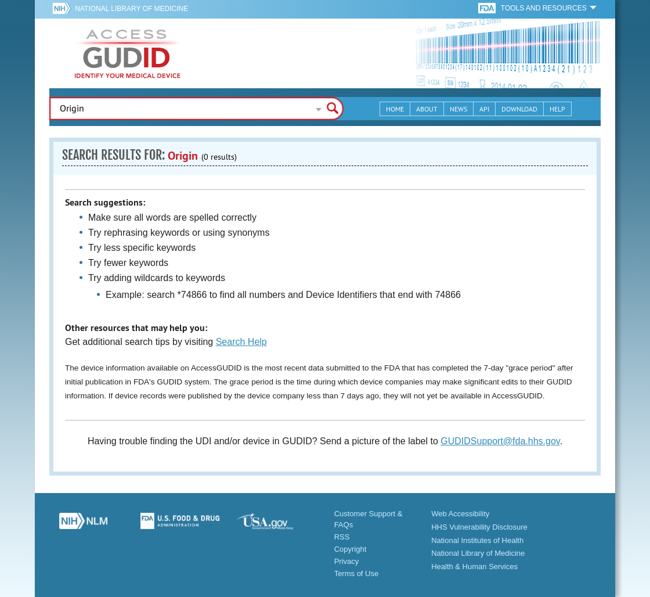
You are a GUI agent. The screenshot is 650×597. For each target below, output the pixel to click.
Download (519, 109)
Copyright (350, 549)
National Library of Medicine (131, 9)
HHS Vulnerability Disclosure (479, 527)
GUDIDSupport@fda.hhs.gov (499, 441)
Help (557, 109)
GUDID (128, 53)
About (427, 109)
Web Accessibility (460, 513)
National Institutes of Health (477, 540)
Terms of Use (356, 573)
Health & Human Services (474, 566)
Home (395, 109)
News (458, 109)
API (484, 109)
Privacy (346, 561)
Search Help (241, 342)
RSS (342, 537)
